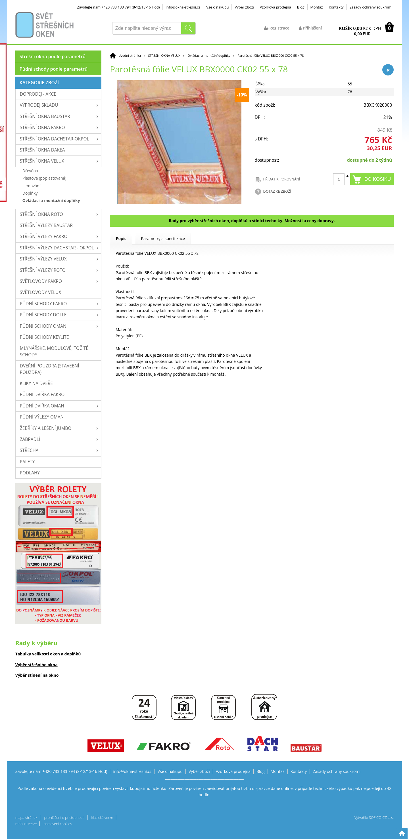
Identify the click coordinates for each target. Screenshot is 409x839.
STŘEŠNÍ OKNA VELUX (164, 55)
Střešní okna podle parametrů (53, 56)
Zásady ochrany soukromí (370, 7)
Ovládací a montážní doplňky (208, 55)
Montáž (316, 7)
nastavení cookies (58, 823)
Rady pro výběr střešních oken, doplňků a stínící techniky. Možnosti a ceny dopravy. (252, 220)
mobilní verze (26, 823)
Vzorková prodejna (275, 7)
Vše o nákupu (217, 7)
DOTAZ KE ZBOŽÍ (277, 191)
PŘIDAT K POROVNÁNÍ (281, 179)
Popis (121, 238)
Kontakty (336, 7)
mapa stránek (26, 817)
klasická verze (102, 817)
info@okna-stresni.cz (183, 7)
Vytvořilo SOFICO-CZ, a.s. (374, 817)
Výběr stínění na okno (37, 675)
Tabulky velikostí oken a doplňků (48, 654)
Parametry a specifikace (163, 238)
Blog (300, 7)
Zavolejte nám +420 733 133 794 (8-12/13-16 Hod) (118, 7)
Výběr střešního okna (36, 664)
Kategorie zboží (39, 82)
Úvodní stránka (129, 55)
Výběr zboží (244, 7)
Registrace (276, 28)
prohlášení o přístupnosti (64, 817)
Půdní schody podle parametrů (53, 69)
